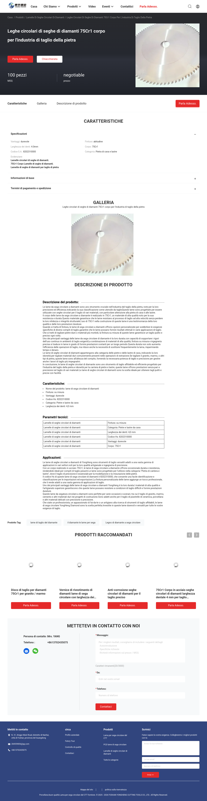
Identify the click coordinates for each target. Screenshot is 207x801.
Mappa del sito (86, 790)
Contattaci (106, 706)
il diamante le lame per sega (81, 522)
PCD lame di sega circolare (115, 744)
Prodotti (20, 17)
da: (98, 672)
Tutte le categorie (111, 760)
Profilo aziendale (72, 735)
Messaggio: (102, 635)
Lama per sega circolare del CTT (115, 736)
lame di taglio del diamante (44, 522)
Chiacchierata (50, 59)
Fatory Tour (70, 741)
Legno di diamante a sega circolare (123, 522)
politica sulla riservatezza (116, 790)
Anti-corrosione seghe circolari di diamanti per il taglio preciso (124, 593)
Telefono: (101, 689)
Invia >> (150, 775)
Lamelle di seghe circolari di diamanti (45, 17)
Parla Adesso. (20, 59)
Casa (10, 17)
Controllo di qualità (73, 747)
